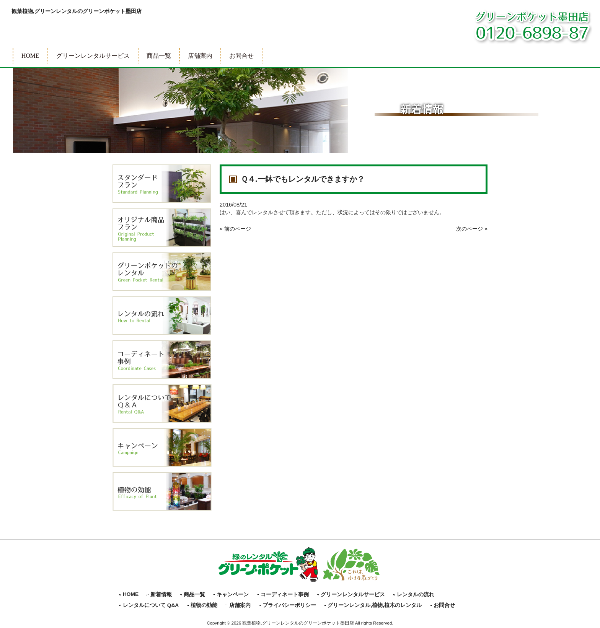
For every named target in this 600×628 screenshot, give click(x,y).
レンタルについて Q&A (151, 605)
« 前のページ (235, 229)
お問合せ (444, 605)
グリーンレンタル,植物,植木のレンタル (375, 605)
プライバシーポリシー (289, 605)
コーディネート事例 (285, 594)
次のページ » (472, 229)
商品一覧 (194, 594)
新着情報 (161, 594)
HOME (131, 594)
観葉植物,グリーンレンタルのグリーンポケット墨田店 (76, 11)
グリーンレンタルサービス (353, 594)
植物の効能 (204, 605)
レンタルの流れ (415, 594)
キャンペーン (233, 594)
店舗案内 (240, 605)
